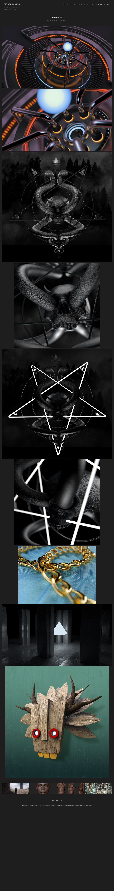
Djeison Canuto (12, 4)
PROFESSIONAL (71, 4)
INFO (97, 4)
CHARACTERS (81, 4)
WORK (63, 4)
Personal (90, 4)
